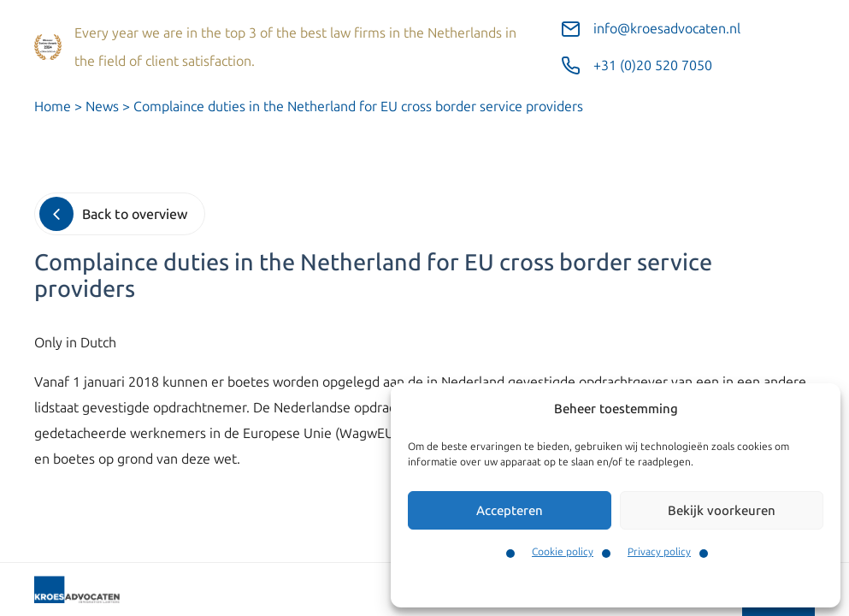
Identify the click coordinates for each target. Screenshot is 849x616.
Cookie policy (562, 552)
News (102, 106)
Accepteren (509, 510)
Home (52, 106)
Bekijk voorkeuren (721, 510)
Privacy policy (659, 552)
